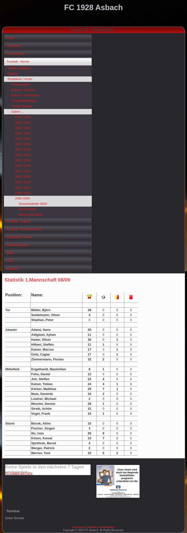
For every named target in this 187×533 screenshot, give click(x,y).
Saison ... (17, 111)
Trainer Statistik (21, 106)
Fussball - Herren (18, 61)
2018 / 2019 (23, 144)
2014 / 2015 (23, 166)
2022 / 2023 (23, 122)
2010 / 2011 (23, 187)
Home (11, 38)
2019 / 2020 (23, 139)
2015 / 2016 (23, 160)
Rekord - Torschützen (25, 95)
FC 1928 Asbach (93, 7)
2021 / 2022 (23, 128)
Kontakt (92, 527)
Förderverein (15, 53)
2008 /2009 (22, 198)
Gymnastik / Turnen (19, 237)
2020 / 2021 (23, 133)
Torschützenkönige (23, 101)
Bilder (10, 253)
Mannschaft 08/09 (30, 214)
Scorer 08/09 (27, 209)
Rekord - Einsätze (23, 90)
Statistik (13, 73)
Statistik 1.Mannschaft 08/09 (37, 280)
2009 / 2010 (23, 193)
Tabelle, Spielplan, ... (21, 68)
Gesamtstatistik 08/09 (33, 204)
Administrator (107, 527)
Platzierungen (20, 84)
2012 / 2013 (23, 176)
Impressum (78, 527)
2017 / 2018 (23, 149)
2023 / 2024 (23, 117)
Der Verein (14, 46)
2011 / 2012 (23, 182)
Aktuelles (13, 268)
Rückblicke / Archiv (20, 79)
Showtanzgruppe (18, 245)
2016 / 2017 (23, 155)
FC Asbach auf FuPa (18, 473)
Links (10, 261)
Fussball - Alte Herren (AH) (24, 229)
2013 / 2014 (23, 171)
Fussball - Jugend (18, 221)
